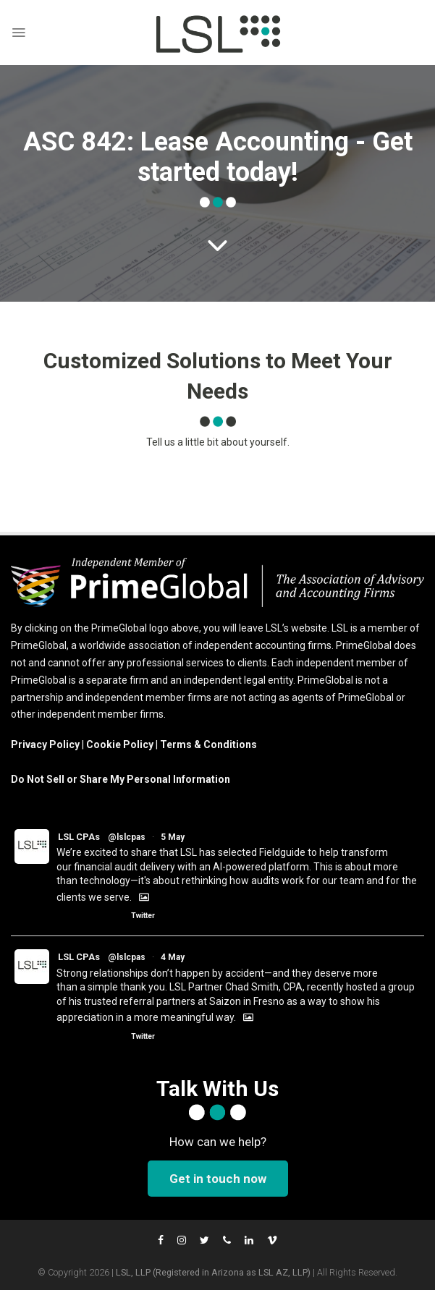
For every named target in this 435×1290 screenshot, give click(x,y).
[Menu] (18, 32)
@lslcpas (126, 837)
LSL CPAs (79, 836)
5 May (173, 837)
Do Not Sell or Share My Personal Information (120, 779)
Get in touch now (217, 1178)
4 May (173, 957)
